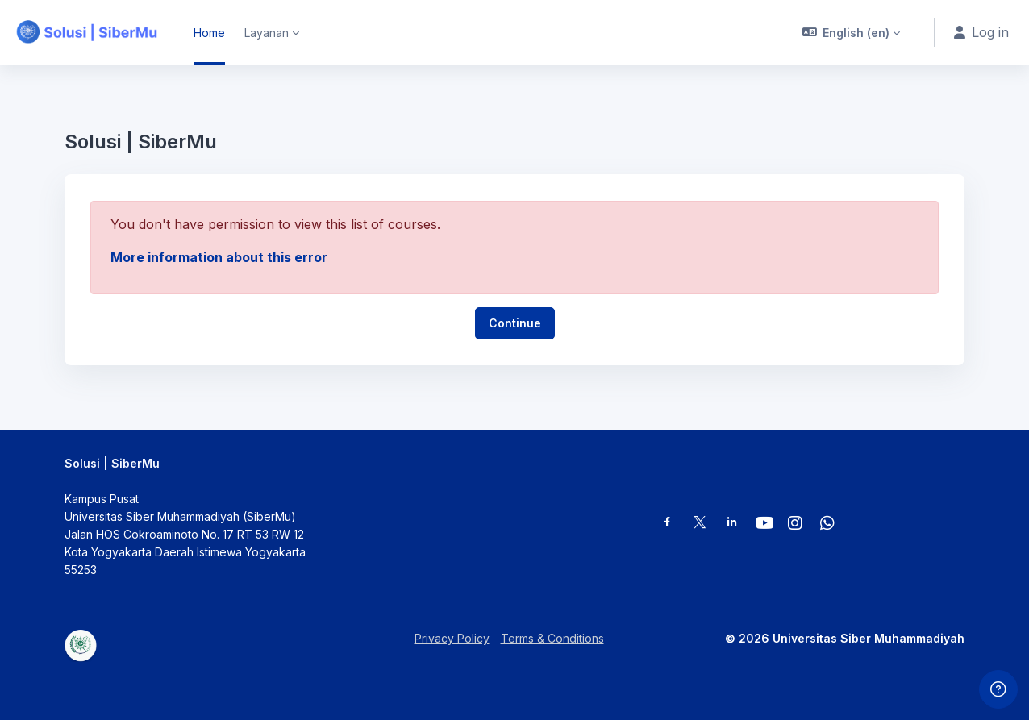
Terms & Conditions (552, 638)
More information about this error (218, 257)
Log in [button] (981, 32)
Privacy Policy (452, 638)
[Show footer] (998, 689)
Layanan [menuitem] (266, 33)
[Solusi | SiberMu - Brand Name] (87, 32)
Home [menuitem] (209, 33)
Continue (515, 323)
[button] (851, 32)
